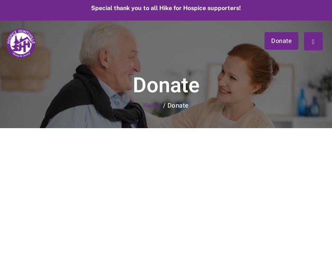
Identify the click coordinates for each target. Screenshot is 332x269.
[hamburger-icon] (313, 41)
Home (152, 105)
